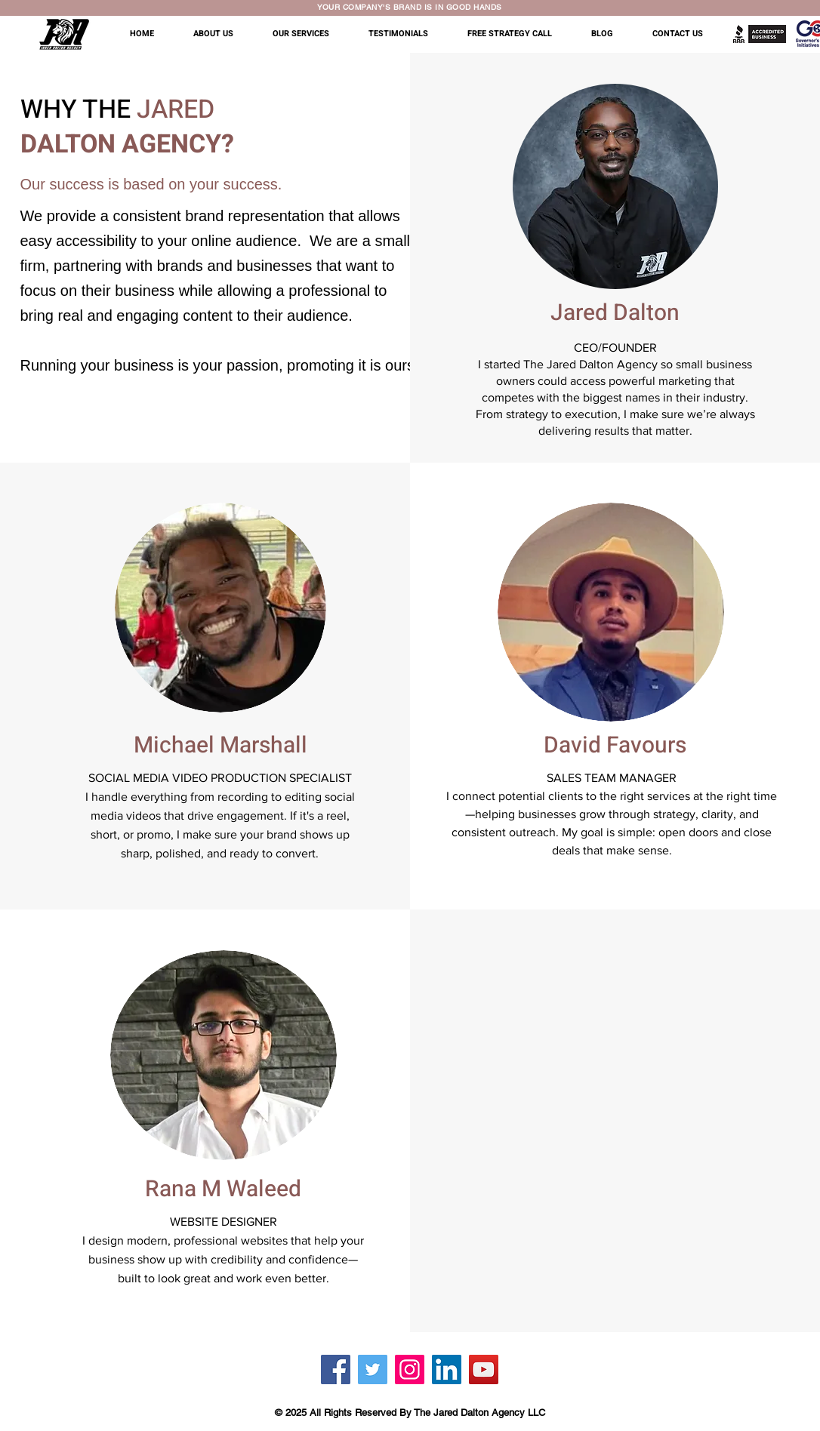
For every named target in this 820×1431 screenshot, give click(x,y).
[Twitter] (372, 1369)
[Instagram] (409, 1369)
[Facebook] (335, 1369)
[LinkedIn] (446, 1369)
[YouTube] (483, 1369)
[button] (221, 34)
